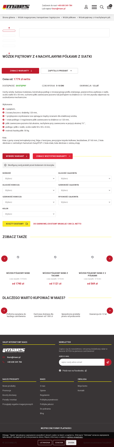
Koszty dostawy (15, 224)
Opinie (43, 390)
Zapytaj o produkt (58, 71)
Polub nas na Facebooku (73, 371)
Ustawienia (45, 443)
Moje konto (82, 386)
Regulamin (45, 395)
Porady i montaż (10, 400)
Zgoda (71, 443)
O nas (42, 386)
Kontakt (81, 390)
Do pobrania (45, 409)
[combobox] (29, 178)
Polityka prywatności (49, 400)
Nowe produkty (9, 386)
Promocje (7, 390)
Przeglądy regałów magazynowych (18, 404)
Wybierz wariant (15, 156)
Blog (42, 413)
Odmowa (59, 443)
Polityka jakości (47, 404)
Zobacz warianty (19, 71)
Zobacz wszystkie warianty (51, 156)
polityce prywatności (75, 437)
